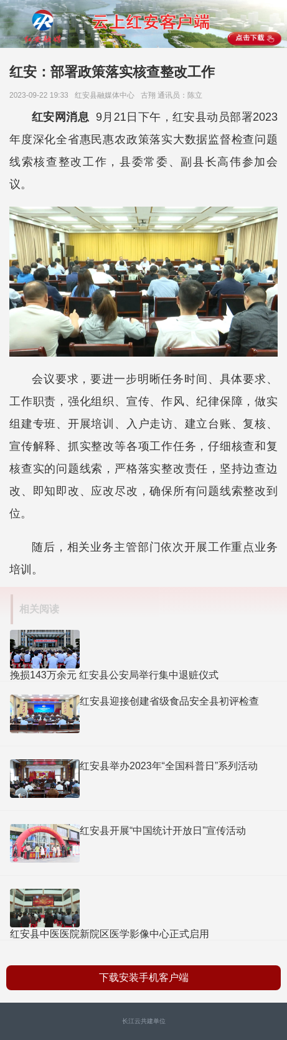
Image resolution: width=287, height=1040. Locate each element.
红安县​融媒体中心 (107, 95)
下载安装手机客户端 (144, 977)
